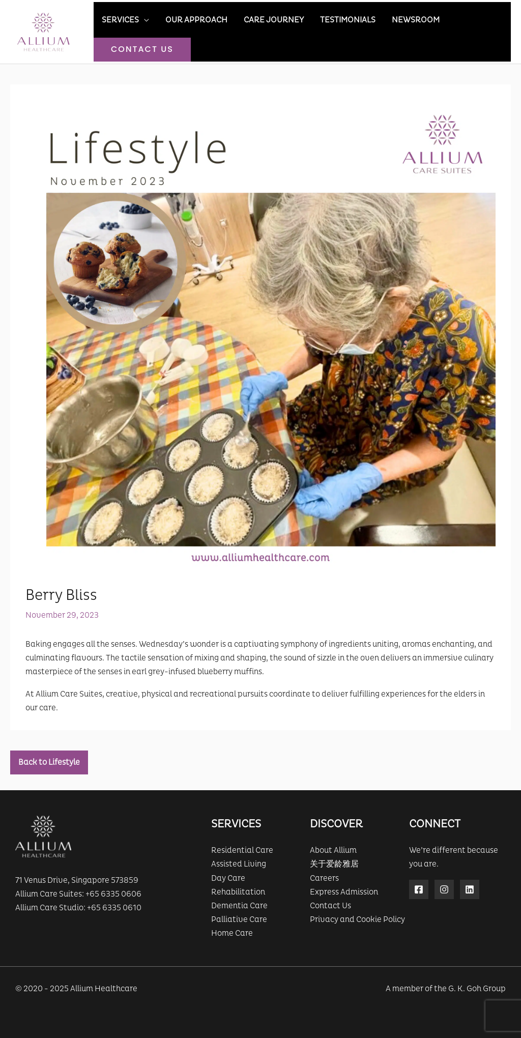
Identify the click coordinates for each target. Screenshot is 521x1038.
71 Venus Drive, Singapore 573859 (76, 880)
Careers (324, 878)
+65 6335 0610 (114, 908)
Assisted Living (238, 864)
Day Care (228, 878)
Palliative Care (239, 919)
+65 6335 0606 (113, 894)
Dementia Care (239, 906)
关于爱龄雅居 (334, 864)
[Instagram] (444, 889)
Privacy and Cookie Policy (357, 919)
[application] (144, 20)
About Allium (333, 850)
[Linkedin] (469, 889)
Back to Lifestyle (49, 762)
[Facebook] (418, 889)
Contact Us (330, 906)
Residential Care (242, 850)
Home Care (232, 933)
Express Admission (344, 892)
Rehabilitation (238, 892)
